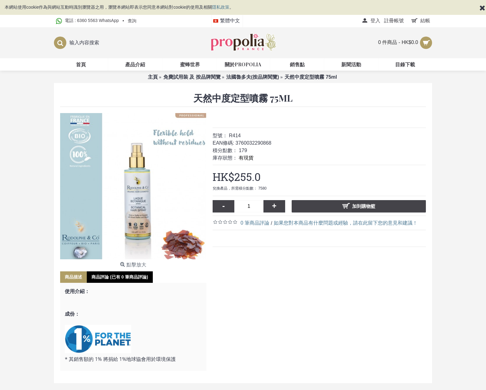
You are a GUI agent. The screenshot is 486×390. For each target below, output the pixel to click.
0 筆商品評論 (255, 223)
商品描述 (73, 276)
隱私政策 (220, 7)
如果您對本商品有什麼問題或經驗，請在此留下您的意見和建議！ (346, 223)
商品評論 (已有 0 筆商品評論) (119, 276)
